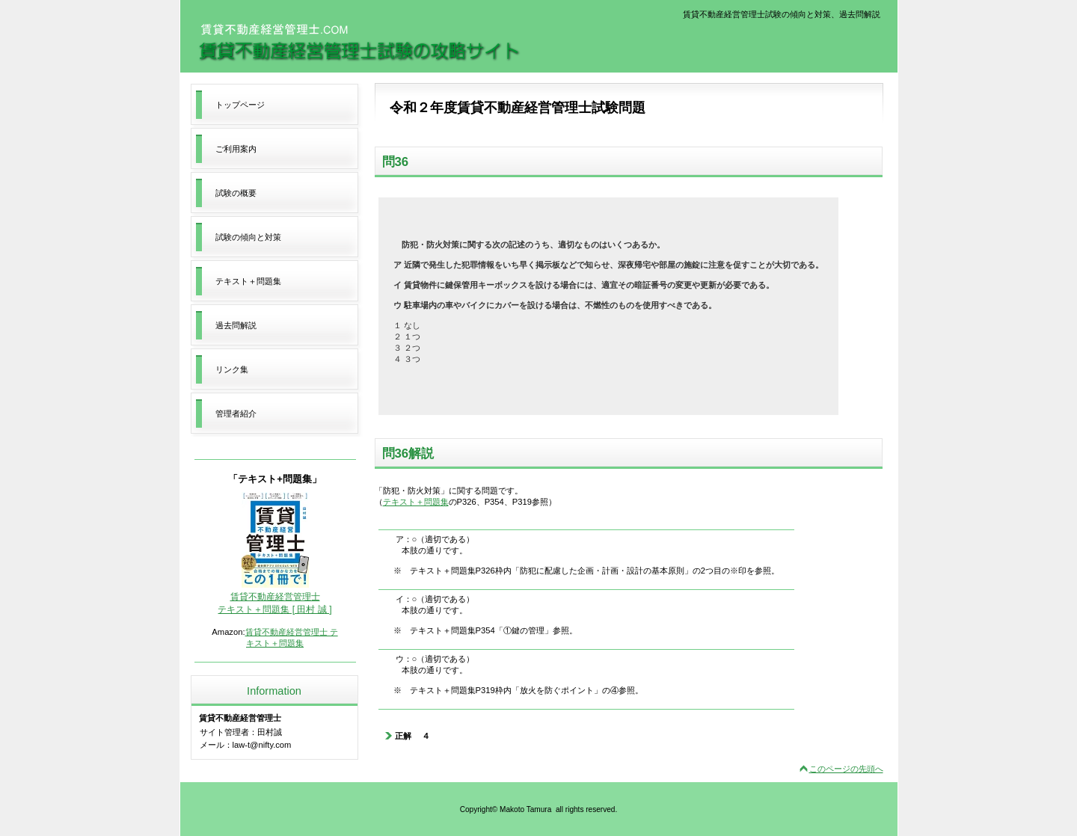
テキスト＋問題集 (416, 501)
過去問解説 (236, 325)
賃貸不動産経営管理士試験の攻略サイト (359, 43)
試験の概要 (236, 192)
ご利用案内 (236, 148)
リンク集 (231, 369)
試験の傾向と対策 (248, 237)
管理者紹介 (236, 413)
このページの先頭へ (846, 768)
